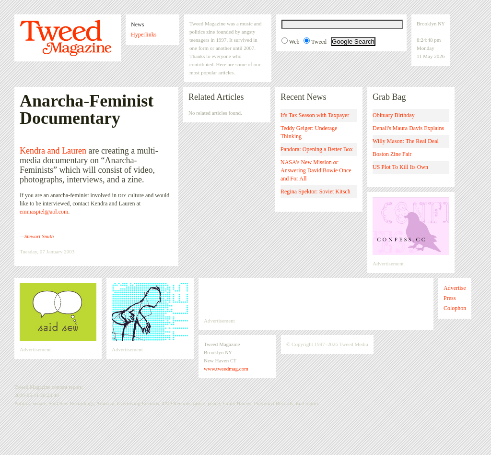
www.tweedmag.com (226, 368)
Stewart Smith (39, 236)
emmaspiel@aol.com (44, 211)
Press (450, 298)
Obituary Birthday (394, 115)
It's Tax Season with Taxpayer (315, 115)
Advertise (455, 288)
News (137, 24)
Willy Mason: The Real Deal (406, 141)
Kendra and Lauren (53, 151)
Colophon (455, 308)
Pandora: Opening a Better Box (317, 149)
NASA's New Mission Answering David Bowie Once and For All (316, 170)
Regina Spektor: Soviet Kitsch (316, 191)
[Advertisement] (316, 297)
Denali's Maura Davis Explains (408, 128)
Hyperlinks (143, 34)
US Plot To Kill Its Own (400, 167)
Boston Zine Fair (392, 154)
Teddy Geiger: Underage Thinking (309, 132)
